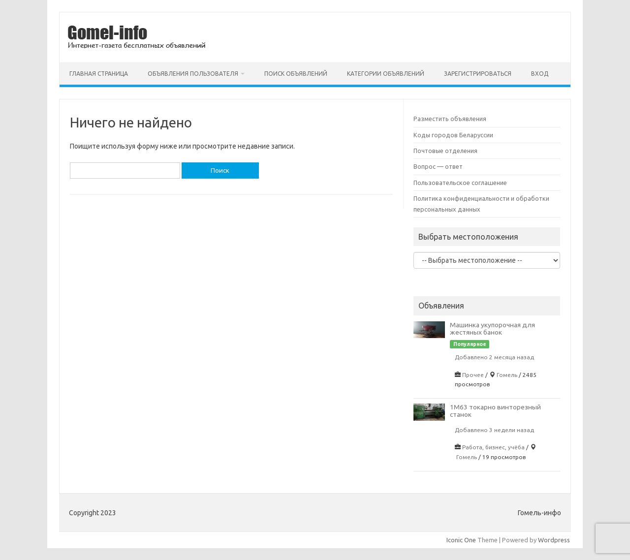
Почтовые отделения (445, 150)
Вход (539, 73)
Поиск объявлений (295, 73)
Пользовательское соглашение (460, 182)
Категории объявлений (385, 73)
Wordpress (554, 539)
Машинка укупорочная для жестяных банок (492, 328)
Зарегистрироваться (477, 73)
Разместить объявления (449, 118)
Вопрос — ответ (438, 166)
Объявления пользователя (193, 73)
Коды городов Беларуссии (453, 134)
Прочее (473, 375)
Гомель (507, 375)
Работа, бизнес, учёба (493, 447)
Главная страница (98, 73)
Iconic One (461, 539)
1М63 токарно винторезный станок (495, 410)
